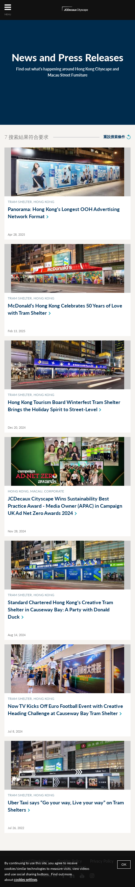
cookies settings (25, 880)
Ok (123, 864)
